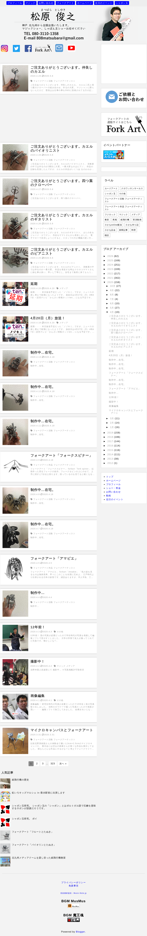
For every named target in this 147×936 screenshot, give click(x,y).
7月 (112, 299)
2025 (110, 260)
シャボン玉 (122, 3)
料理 (133, 230)
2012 (110, 463)
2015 (110, 450)
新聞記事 (123, 230)
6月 (112, 303)
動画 (108, 495)
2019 (110, 433)
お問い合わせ (46, 3)
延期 (111, 351)
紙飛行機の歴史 (20, 780)
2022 (110, 273)
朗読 (107, 235)
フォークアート (65, 3)
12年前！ (114, 397)
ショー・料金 (113, 488)
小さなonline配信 (113, 225)
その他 (122, 193)
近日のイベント (103, 3)
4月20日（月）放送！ (121, 355)
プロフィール (15, 3)
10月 (113, 286)
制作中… (114, 393)
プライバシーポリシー (73, 882)
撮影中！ (114, 402)
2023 (110, 269)
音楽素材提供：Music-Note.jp (73, 893)
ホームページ (84, 3)
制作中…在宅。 (117, 360)
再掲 (115, 220)
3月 (112, 418)
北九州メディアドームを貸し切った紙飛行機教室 (39, 858)
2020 (110, 282)
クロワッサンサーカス (132, 188)
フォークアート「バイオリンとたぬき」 (34, 845)
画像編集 (114, 406)
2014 (110, 454)
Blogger (80, 932)
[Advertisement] (48, 118)
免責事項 (73, 886)
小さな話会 (110, 230)
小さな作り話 (132, 225)
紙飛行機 (125, 220)
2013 (110, 459)
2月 (112, 423)
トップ (110, 476)
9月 (112, 290)
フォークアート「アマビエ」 (125, 388)
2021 (110, 278)
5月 (112, 308)
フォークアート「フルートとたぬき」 (33, 832)
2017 (110, 441)
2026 (110, 256)
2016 (110, 445)
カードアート (111, 188)
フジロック (110, 214)
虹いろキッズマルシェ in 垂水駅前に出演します (38, 793)
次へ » (63, 763)
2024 (110, 265)
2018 (110, 437)
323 (53, 763)
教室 (107, 220)
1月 (112, 427)
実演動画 (137, 220)
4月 (112, 312)
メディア (135, 214)
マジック (30, 3)
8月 (112, 294)
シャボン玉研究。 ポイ (24, 819)
